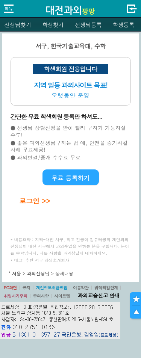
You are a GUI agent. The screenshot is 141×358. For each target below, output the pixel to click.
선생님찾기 (17, 25)
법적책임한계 (106, 287)
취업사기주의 (15, 296)
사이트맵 (62, 296)
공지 (26, 287)
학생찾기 (53, 25)
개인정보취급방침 (51, 287)
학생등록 (123, 25)
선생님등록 (88, 25)
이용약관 (81, 287)
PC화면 (10, 287)
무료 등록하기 (70, 178)
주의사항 (41, 296)
